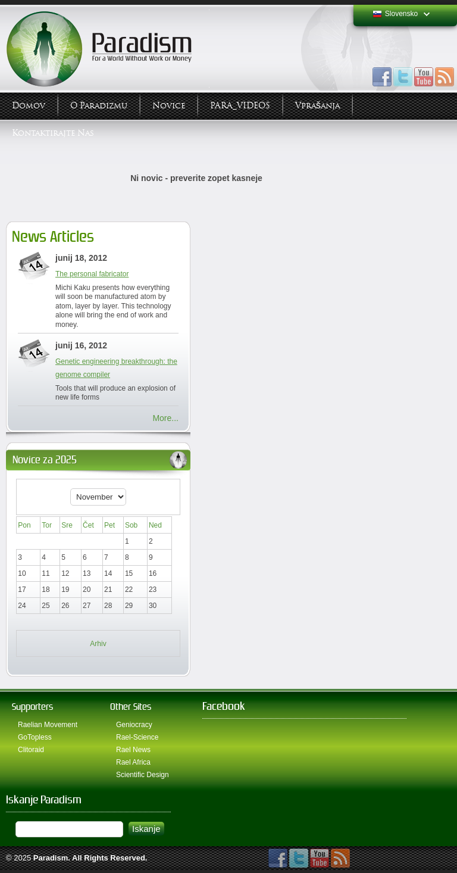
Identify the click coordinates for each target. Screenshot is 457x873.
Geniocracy (134, 725)
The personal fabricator (92, 274)
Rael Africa (133, 762)
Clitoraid (31, 750)
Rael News (133, 750)
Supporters (32, 706)
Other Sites (130, 706)
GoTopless (35, 737)
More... (165, 418)
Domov (28, 106)
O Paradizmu (98, 106)
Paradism (50, 857)
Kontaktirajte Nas (53, 133)
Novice (168, 106)
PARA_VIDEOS (240, 106)
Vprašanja (317, 106)
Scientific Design (142, 775)
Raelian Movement (47, 725)
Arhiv (98, 644)
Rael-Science (137, 737)
